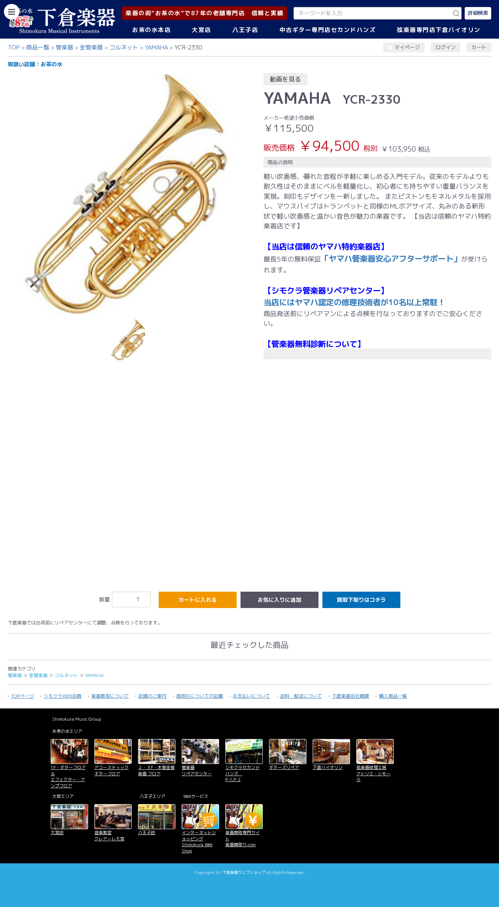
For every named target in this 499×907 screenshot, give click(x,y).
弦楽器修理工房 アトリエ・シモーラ (373, 773)
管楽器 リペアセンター (197, 770)
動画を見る (285, 79)
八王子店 (245, 30)
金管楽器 (91, 47)
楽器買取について (110, 696)
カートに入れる (198, 599)
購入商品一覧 (393, 696)
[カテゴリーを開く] (11, 11)
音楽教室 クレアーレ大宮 (109, 835)
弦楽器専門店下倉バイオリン (439, 30)
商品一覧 (38, 47)
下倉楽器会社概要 (350, 696)
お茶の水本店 (151, 30)
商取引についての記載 (199, 696)
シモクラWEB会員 (62, 696)
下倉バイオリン (328, 767)
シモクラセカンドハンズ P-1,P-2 (242, 773)
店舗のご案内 (152, 696)
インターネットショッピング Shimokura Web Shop (199, 841)
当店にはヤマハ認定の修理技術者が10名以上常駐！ (354, 302)
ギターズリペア (284, 767)
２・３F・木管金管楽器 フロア (156, 770)
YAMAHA (156, 47)
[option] (129, 194)
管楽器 (64, 47)
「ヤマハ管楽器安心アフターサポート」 (391, 258)
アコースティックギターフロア (111, 770)
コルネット (123, 47)
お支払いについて (251, 696)
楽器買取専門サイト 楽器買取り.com (242, 838)
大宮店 (201, 30)
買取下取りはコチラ (361, 599)
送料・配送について (301, 696)
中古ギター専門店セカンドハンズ (328, 30)
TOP (14, 47)
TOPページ (22, 696)
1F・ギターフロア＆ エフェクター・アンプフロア (68, 776)
